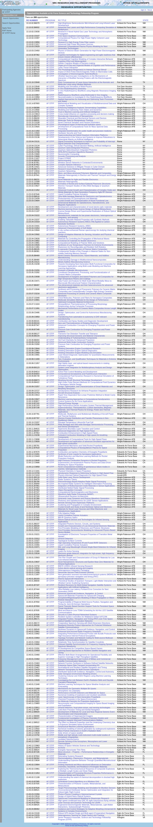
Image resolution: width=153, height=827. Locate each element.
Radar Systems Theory (67, 479)
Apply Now (6, 28)
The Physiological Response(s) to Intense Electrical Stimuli (82, 70)
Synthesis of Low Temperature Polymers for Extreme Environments (85, 245)
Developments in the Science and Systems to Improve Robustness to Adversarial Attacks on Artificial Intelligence (86, 138)
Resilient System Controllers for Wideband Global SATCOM (82, 617)
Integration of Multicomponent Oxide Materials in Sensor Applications (86, 486)
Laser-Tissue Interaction (68, 68)
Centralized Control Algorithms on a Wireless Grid (78, 782)
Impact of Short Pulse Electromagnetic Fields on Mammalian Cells (85, 72)
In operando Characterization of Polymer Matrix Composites (82, 249)
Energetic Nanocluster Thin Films (71, 750)
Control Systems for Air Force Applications (75, 401)
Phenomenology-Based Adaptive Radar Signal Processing (82, 482)
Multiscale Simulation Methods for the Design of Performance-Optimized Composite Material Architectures (83, 301)
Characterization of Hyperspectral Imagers (75, 716)
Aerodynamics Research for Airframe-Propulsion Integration (82, 391)
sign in (143, 10)
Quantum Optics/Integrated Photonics (73, 148)
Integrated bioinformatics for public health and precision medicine (84, 131)
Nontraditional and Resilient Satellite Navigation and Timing (82, 667)
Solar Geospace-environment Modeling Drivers (77, 674)
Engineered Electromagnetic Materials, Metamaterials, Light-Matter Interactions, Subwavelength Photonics (85, 806)
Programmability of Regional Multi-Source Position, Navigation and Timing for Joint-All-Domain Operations (85, 603)
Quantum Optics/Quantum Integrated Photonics (77, 150)
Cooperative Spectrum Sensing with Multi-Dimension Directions (84, 623)
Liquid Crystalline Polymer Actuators (73, 194)
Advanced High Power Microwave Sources (75, 44)
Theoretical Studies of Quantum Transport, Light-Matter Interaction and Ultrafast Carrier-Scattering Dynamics (87, 582)
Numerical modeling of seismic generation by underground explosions (86, 729)
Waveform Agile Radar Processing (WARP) (75, 494)
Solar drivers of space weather (70, 733)
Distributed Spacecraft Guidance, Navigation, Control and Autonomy (86, 672)
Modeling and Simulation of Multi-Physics (75, 87)
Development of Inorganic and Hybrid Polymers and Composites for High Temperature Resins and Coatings (85, 278)
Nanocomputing (64, 160)
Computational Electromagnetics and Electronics (78, 492)
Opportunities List (10, 15)
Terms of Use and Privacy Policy (76, 825)
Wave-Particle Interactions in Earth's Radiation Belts (79, 731)
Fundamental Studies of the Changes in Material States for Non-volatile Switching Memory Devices (84, 252)
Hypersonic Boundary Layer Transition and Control (79, 429)
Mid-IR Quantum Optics (67, 517)
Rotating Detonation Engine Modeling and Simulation (80, 353)
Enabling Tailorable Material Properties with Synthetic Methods (83, 220)
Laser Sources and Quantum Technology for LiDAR (79, 803)
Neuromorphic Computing (68, 154)
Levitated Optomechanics (68, 739)
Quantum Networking (67, 171)
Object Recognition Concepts (70, 490)
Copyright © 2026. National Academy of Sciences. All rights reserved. (76, 824)
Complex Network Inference (69, 165)
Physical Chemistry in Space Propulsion (74, 471)
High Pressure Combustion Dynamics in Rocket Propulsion (82, 460)
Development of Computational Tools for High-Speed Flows (82, 439)
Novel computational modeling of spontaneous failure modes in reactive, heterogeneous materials (84, 468)
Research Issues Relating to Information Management (80, 169)
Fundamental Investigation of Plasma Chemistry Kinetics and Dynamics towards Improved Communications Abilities (83, 719)
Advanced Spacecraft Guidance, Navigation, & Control (80, 594)
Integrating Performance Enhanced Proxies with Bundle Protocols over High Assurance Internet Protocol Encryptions (87, 635)
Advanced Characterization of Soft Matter (75, 228)
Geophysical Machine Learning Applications (76, 727)
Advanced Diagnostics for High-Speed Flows (76, 431)
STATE (145, 20)
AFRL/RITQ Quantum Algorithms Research (76, 152)
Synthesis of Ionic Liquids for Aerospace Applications (79, 454)
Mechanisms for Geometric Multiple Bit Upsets (77, 689)
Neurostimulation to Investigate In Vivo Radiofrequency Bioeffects (85, 97)
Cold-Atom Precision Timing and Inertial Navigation (79, 710)
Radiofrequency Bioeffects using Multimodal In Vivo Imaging (82, 95)
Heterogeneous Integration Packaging (73, 570)
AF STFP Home (8, 33)
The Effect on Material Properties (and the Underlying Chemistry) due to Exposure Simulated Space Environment (86, 723)
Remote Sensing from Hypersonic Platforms (76, 503)
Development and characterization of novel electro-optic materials (85, 207)
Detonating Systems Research (70, 756)
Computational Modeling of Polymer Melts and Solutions (81, 243)
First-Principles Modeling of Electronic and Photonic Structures (83, 528)
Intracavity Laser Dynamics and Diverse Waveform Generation (83, 498)
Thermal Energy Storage (68, 403)
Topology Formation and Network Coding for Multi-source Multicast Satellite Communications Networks (85, 639)
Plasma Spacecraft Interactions (71, 579)
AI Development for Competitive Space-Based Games (80, 648)
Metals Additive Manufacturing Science (74, 262)
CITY (119, 20)
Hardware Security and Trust (70, 133)
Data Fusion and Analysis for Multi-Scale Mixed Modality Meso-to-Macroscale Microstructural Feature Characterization (85, 282)
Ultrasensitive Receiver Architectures (73, 496)
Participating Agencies (11, 10)
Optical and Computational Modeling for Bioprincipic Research (83, 798)
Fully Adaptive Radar (66, 513)
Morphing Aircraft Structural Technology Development (80, 380)
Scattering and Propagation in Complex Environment (79, 505)
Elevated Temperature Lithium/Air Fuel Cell (75, 422)
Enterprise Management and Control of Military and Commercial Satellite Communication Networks (84, 660)
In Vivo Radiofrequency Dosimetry (72, 89)
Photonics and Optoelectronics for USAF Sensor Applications (83, 501)
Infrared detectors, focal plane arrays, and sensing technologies (84, 708)
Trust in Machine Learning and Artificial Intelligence (79, 112)
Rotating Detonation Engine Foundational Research (79, 348)
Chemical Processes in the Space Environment (77, 699)
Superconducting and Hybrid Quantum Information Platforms (83, 135)
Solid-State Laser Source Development (74, 477)
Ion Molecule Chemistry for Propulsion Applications (79, 701)
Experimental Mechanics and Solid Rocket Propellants (80, 446)
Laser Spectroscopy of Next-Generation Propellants (79, 697)
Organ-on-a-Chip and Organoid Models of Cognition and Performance (86, 65)
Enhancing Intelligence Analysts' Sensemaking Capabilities (82, 108)
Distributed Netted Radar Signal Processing (76, 488)
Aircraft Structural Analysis (69, 393)
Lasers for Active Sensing (68, 551)
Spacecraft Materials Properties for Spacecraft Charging (81, 596)
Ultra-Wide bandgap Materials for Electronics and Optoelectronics (85, 196)
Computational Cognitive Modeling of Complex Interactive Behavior (85, 59)
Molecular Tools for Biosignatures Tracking (75, 120)
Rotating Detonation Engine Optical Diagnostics (77, 351)
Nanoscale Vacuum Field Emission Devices (76, 572)
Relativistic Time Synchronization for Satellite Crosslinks (81, 642)
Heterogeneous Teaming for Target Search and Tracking (81, 815)
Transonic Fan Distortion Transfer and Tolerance (78, 334)
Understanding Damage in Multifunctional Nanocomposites (82, 260)
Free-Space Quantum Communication (73, 36)
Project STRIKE (64, 158)
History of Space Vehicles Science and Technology (79, 746)
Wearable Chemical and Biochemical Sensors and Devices (82, 118)
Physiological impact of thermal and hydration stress (79, 125)
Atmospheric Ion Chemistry (69, 691)
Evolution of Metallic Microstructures (73, 270)
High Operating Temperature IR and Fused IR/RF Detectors (82, 543)
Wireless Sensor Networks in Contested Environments (80, 163)
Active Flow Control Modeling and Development (77, 372)
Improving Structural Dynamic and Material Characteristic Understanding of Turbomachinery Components (81, 337)
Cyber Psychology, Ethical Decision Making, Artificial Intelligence (84, 146)
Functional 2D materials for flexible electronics (77, 241)
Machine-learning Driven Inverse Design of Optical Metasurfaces (84, 209)
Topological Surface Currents (70, 541)
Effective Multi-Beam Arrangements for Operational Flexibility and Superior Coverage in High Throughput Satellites (85, 656)
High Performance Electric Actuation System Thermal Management (85, 406)
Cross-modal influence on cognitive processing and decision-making (86, 114)
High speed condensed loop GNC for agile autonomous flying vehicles (87, 801)
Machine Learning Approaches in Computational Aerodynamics (84, 399)
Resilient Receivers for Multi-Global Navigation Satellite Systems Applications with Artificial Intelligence (84, 586)
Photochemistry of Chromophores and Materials (77, 199)
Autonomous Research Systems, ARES (74, 226)
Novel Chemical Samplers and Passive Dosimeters (79, 122)
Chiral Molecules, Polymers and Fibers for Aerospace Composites (85, 298)
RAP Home (6, 31)
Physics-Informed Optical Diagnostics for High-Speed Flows (82, 475)
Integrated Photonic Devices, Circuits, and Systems (79, 524)
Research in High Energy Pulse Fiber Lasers (76, 42)
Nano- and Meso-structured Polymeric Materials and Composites (84, 173)
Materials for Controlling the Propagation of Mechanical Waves (83, 239)
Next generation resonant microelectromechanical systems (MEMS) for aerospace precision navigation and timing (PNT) (87, 576)
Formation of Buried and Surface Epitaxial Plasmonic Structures (84, 184)
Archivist (61, 748)
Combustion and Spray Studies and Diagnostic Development (83, 321)
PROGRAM (50, 20)
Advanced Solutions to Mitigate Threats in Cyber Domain (81, 167)
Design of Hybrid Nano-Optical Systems (74, 796)
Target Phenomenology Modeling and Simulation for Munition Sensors (86, 788)
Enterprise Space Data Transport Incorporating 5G (78, 665)
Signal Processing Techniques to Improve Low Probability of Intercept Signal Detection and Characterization (86, 142)
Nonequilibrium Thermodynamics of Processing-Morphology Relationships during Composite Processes (82, 305)
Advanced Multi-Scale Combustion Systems (76, 342)
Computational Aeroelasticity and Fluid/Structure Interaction (82, 374)
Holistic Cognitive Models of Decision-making (76, 63)
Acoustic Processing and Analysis (72, 156)
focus (150, 10)
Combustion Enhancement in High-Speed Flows (78, 433)
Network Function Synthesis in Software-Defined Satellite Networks (85, 663)
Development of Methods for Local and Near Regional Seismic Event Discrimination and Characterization (86, 713)
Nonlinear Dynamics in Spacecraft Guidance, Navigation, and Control (86, 629)
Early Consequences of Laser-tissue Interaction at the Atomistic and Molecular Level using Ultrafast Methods (86, 83)
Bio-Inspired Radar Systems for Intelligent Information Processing (85, 484)
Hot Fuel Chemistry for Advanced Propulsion (76, 340)
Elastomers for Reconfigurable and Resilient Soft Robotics (82, 247)
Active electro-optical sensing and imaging (75, 568)
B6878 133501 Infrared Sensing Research (75, 566)
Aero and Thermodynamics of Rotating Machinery (78, 323)
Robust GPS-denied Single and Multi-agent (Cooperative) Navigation (86, 813)
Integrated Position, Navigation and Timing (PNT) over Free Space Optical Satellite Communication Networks (85, 620)
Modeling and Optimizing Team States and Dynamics (80, 110)
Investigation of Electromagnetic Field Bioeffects (78, 74)
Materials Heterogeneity (68, 182)
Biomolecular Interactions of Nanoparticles (75, 116)
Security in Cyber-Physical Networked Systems (77, 615)
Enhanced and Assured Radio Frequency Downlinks (79, 632)
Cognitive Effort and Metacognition (72, 61)
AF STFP (6, 12)
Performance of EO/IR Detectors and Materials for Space (81, 693)
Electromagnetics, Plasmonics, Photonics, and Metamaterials (83, 758)
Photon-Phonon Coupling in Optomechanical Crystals (80, 794)
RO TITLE (62, 20)
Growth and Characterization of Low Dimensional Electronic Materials (86, 526)
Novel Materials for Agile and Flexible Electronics (78, 179)
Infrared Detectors (65, 539)
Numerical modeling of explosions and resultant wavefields (82, 695)
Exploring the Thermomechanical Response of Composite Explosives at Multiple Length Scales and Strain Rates (86, 770)
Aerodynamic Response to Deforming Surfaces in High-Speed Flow (85, 473)
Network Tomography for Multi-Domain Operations (78, 670)
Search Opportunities (11, 18)
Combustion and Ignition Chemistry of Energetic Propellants (82, 452)
